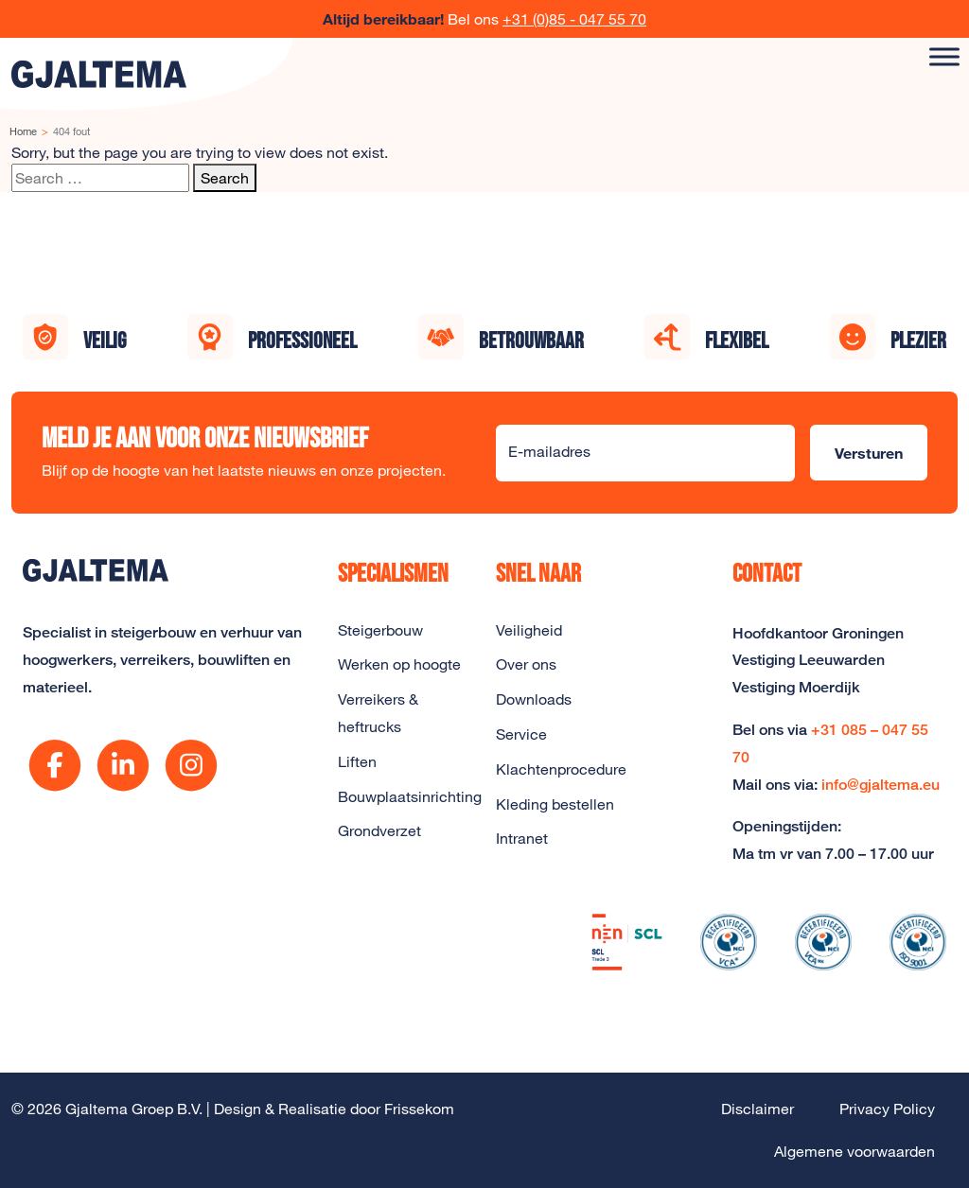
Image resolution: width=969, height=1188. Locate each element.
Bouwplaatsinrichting (405, 796)
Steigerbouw (380, 629)
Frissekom (419, 1108)
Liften (357, 761)
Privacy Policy (887, 1108)
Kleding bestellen (555, 804)
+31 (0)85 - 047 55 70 (574, 18)
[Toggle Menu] (944, 56)
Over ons (526, 664)
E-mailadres (549, 451)
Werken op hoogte (399, 664)
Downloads (534, 699)
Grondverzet (379, 830)
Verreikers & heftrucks (378, 713)
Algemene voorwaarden (854, 1151)
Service (521, 734)
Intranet (522, 838)
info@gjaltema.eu (880, 785)
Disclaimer (757, 1108)
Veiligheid (529, 629)
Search (225, 177)
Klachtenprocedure (561, 769)
